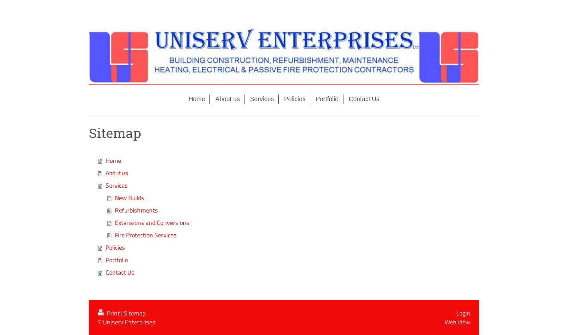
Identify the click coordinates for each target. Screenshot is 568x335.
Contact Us (120, 272)
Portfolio (117, 259)
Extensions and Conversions (152, 222)
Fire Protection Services (146, 235)
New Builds (129, 197)
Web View (457, 322)
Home (113, 160)
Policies (115, 247)
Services (117, 185)
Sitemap (135, 313)
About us (117, 172)
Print (109, 313)
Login (463, 313)
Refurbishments (136, 210)
